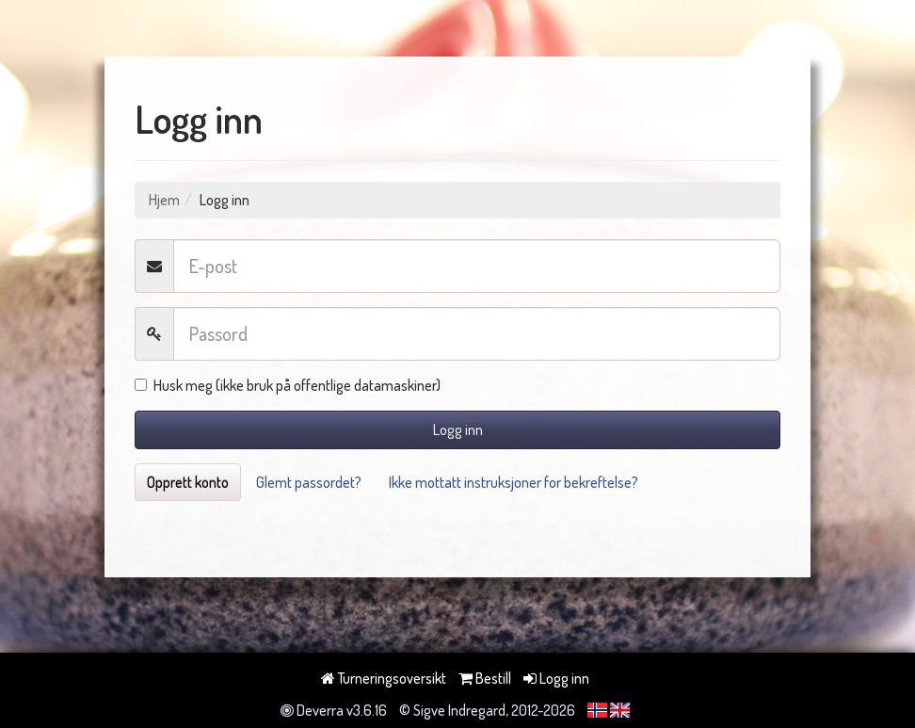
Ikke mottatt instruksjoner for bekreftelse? (513, 482)
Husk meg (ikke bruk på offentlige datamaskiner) (288, 385)
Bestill (484, 678)
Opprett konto (188, 482)
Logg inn (458, 429)
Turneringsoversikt (383, 678)
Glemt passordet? (308, 482)
